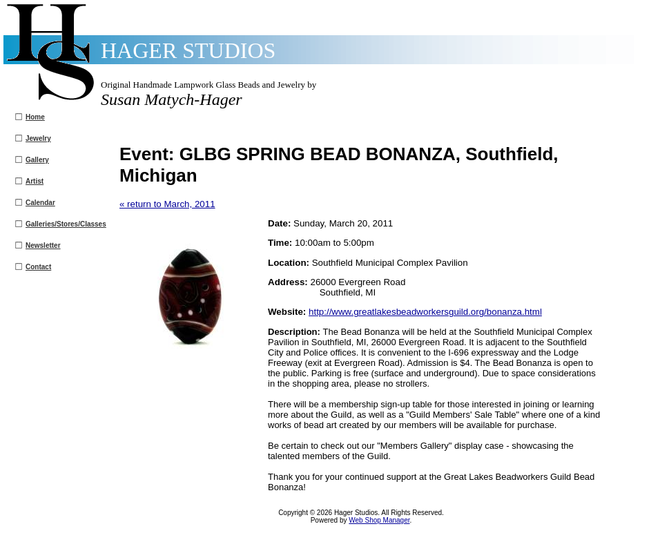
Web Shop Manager (379, 520)
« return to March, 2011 (167, 204)
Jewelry (38, 138)
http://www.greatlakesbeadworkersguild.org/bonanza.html (425, 312)
